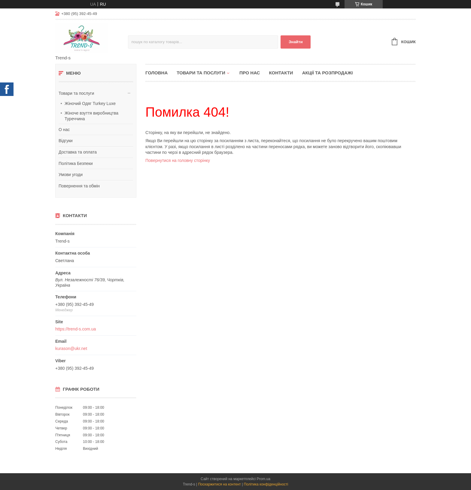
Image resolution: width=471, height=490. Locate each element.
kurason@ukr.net (71, 348)
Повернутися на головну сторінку (177, 160)
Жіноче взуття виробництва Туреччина (91, 116)
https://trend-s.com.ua (75, 329)
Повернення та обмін (79, 186)
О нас (64, 129)
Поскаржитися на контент (219, 484)
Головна (156, 72)
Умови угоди (71, 174)
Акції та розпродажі (327, 72)
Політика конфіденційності (266, 484)
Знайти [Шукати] (296, 42)
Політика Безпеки (76, 163)
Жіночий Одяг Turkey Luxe (90, 103)
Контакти (281, 72)
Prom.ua (263, 479)
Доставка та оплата (78, 152)
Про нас (249, 72)
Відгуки (66, 140)
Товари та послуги (76, 93)
